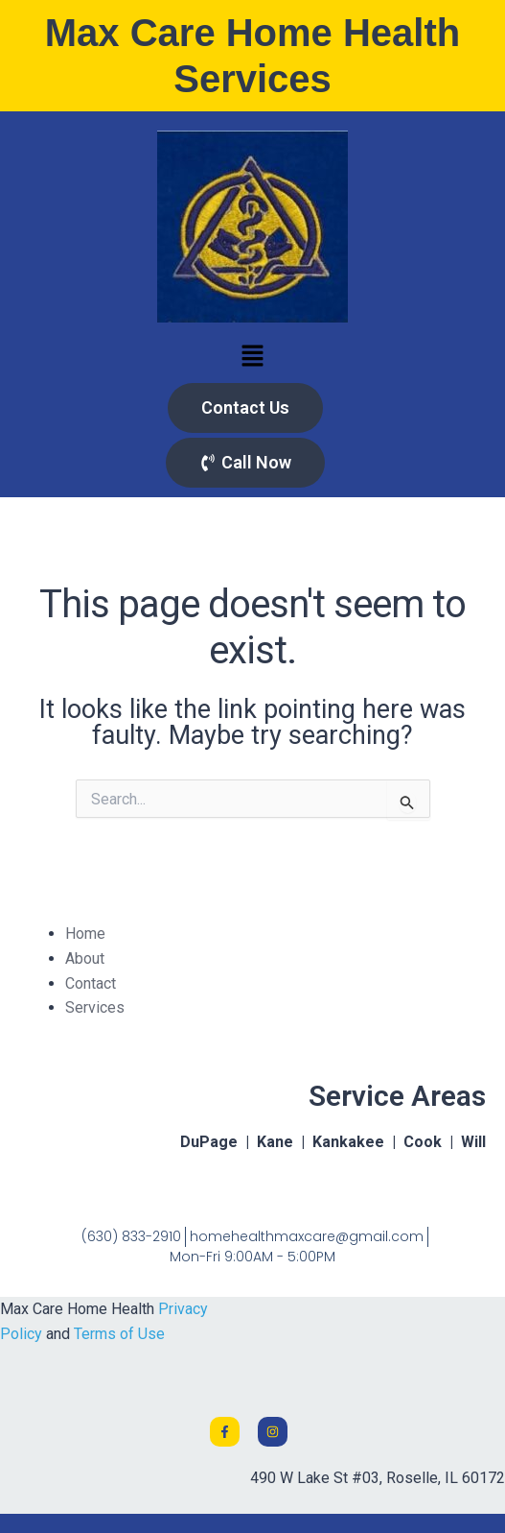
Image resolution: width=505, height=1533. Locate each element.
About (84, 958)
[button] (252, 357)
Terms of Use (119, 1334)
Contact (90, 983)
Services (95, 1007)
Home (85, 933)
